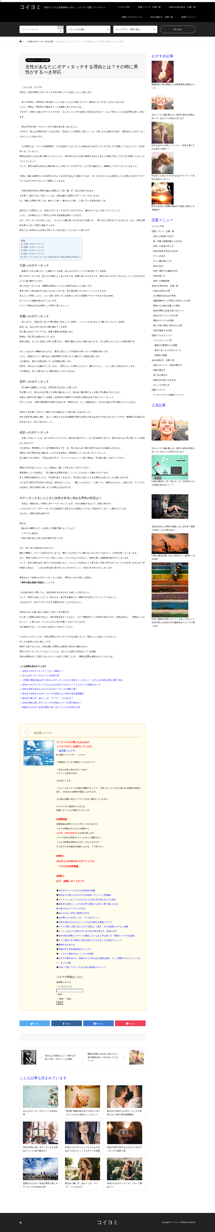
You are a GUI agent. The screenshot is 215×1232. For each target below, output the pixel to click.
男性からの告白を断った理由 (166, 305)
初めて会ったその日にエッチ (168, 350)
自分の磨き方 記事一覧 (161, 17)
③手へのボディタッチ (33, 250)
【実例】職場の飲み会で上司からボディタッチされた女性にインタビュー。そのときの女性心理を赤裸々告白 (72, 680)
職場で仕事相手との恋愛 (166, 345)
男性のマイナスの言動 (163, 320)
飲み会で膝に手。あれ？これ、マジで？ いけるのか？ (48, 698)
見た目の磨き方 (160, 375)
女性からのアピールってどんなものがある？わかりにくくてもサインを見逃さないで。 (62, 684)
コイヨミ (107, 1222)
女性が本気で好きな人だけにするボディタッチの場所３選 (49, 689)
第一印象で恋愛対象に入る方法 (167, 241)
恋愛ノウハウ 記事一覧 (149, 7)
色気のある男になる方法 (164, 380)
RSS (21, 1222)
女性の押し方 (159, 276)
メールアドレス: (65, 986)
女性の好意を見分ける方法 (165, 251)
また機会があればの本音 (164, 295)
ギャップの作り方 (161, 385)
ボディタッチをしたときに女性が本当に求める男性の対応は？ (52, 257)
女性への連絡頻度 (161, 281)
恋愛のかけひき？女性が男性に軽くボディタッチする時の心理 (51, 707)
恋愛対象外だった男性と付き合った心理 (171, 300)
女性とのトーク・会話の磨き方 (167, 365)
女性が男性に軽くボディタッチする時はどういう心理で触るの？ (52, 702)
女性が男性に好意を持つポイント (168, 310)
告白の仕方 (158, 266)
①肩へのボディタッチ (33, 244)
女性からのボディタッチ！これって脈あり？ (42, 671)
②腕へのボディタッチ (33, 247)
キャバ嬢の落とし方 (162, 261)
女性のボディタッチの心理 (37, 60)
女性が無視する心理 (162, 330)
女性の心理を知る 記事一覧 (182, 7)
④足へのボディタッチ (33, 254)
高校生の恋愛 (161, 355)
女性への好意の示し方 (163, 246)
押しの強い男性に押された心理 (167, 325)
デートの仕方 (159, 256)
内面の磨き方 (159, 370)
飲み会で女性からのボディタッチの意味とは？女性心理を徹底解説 (53, 693)
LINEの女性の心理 (161, 291)
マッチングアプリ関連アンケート (168, 395)
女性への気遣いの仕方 (163, 236)
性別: (60, 994)
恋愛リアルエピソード (132, 17)
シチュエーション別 (162, 340)
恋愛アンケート (188, 17)
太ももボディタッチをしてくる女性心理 (40, 675)
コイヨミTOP (123, 7)
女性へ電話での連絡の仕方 (165, 271)
